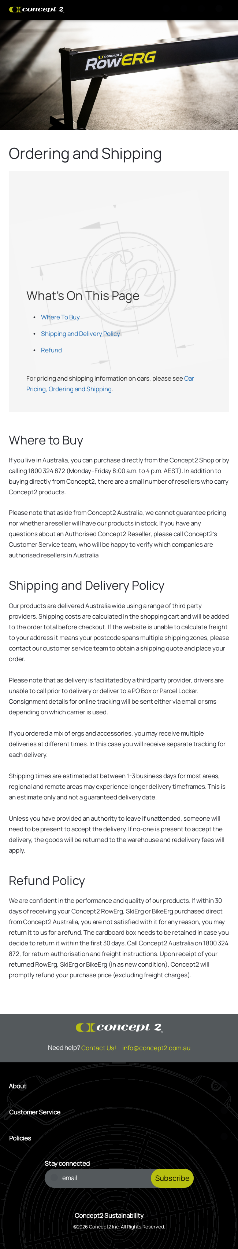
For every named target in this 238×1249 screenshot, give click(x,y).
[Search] (167, 10)
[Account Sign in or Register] (203, 10)
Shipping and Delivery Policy (80, 333)
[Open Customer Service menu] (119, 1112)
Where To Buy (60, 317)
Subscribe (172, 1178)
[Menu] (220, 10)
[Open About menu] (119, 1086)
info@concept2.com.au (156, 1047)
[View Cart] (185, 10)
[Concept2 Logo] (36, 10)
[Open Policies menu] (119, 1138)
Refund (51, 350)
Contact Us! (98, 1047)
